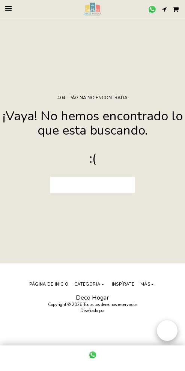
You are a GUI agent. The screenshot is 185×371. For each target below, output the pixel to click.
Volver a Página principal (93, 185)
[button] (8, 9)
